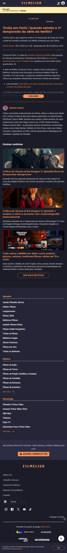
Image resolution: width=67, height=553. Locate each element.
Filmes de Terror (10, 369)
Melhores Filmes (10, 320)
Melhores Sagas (10, 338)
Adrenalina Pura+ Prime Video (16, 427)
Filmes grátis (5, 9)
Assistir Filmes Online (12, 325)
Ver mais (8, 391)
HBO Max (7, 413)
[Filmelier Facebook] (12, 509)
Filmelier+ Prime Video (13, 404)
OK (58, 547)
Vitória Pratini (8, 46)
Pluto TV (6, 422)
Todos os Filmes (10, 333)
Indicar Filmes (9, 307)
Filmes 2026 (8, 316)
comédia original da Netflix (39, 55)
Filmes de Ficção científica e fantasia (19, 374)
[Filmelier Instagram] (6, 509)
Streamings (8, 399)
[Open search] (61, 538)
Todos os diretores (11, 351)
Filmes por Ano (9, 347)
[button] (22, 501)
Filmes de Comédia (11, 378)
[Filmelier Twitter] (18, 509)
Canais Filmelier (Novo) (13, 302)
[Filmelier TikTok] (30, 509)
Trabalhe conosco (11, 480)
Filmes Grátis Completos (14, 329)
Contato (6, 495)
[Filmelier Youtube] (24, 509)
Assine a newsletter (33, 454)
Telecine (7, 418)
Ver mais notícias (33, 275)
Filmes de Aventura (11, 387)
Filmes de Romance (12, 383)
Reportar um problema (13, 490)
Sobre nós (7, 474)
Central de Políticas (16, 549)
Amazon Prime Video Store (15, 409)
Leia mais (33, 96)
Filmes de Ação (10, 365)
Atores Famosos (10, 342)
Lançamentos (9, 311)
